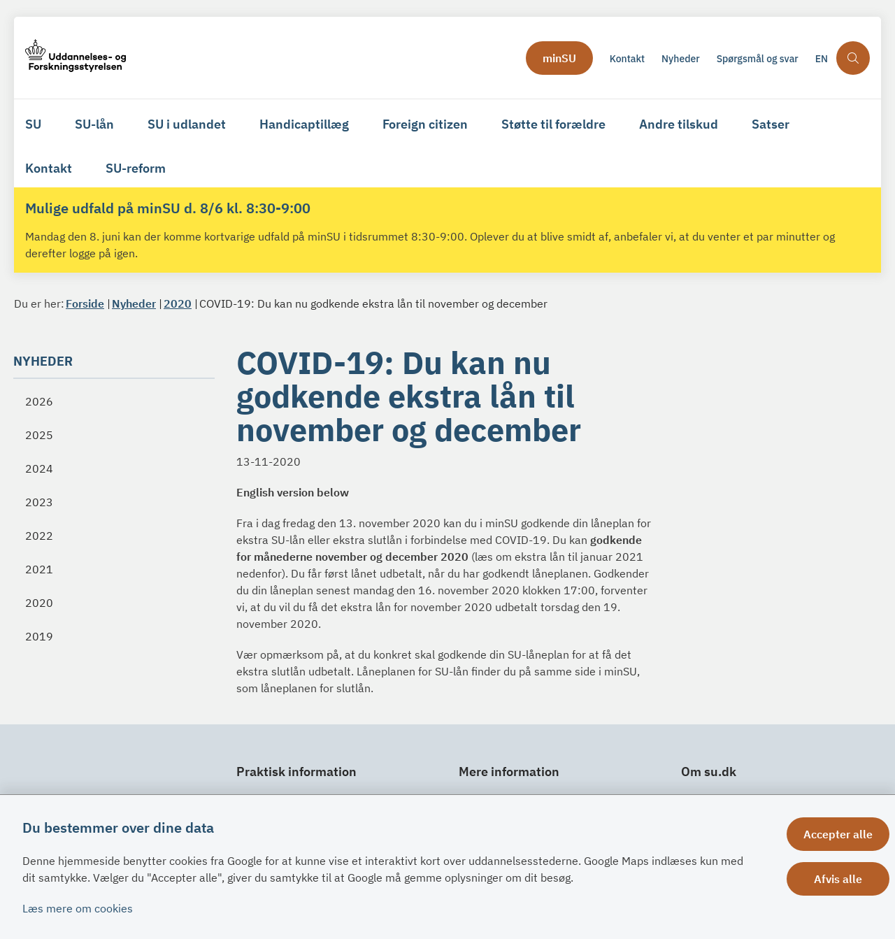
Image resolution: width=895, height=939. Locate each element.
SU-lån (94, 124)
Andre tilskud (678, 124)
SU (33, 124)
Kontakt (48, 168)
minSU (559, 58)
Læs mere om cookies (77, 908)
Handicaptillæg (304, 124)
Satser (770, 124)
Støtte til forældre (553, 124)
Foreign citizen (425, 124)
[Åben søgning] (853, 58)
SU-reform (136, 168)
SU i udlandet (187, 124)
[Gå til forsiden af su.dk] (271, 57)
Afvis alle (838, 879)
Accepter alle (838, 834)
